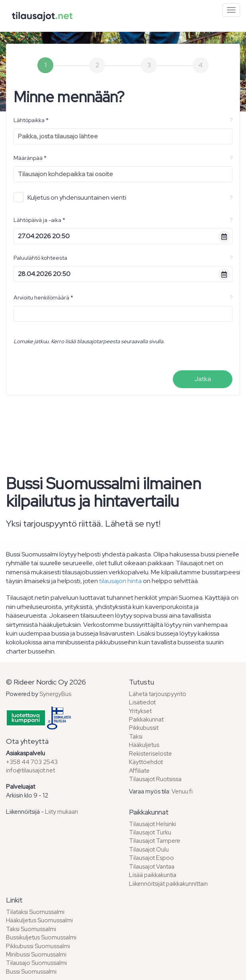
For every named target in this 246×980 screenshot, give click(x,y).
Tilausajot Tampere (154, 841)
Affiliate (139, 771)
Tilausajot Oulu (149, 850)
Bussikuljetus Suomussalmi (41, 937)
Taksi (136, 737)
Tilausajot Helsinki (152, 824)
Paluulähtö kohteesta (40, 257)
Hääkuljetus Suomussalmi (39, 920)
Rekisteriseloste (150, 754)
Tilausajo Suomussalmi (36, 963)
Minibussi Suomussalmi (36, 955)
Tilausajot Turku (150, 832)
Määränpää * (30, 157)
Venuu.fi (182, 791)
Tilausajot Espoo (151, 858)
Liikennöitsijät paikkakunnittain (168, 884)
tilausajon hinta (120, 581)
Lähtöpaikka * (31, 120)
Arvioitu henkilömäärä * (43, 297)
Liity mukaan (61, 812)
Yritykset (140, 711)
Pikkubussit (143, 728)
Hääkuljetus (144, 745)
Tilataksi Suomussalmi (35, 912)
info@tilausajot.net (30, 770)
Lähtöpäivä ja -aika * (39, 220)
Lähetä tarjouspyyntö (157, 694)
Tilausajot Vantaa (151, 867)
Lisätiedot (142, 702)
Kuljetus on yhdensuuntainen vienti (70, 197)
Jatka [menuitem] (202, 379)
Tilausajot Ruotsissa (155, 779)
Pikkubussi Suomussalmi (38, 946)
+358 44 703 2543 (32, 762)
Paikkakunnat (146, 719)
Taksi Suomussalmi (31, 929)
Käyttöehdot (146, 762)
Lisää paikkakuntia (152, 875)
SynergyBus (55, 694)
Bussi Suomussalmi (31, 972)
